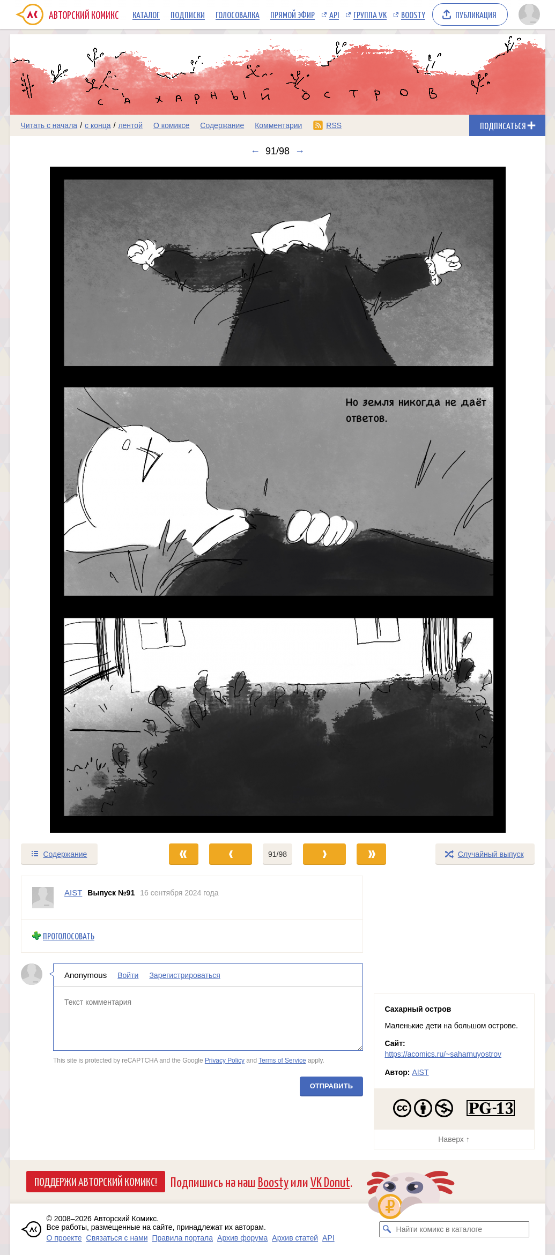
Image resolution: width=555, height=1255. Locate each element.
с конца (98, 125)
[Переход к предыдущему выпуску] (77, 500)
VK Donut (330, 1181)
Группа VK (370, 14)
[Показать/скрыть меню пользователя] (529, 14)
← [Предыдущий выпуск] (255, 151)
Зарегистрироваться (184, 974)
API (334, 14)
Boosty (413, 14)
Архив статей (295, 1238)
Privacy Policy (224, 1060)
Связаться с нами (117, 1238)
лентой (130, 125)
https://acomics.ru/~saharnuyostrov (443, 1054)
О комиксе (171, 125)
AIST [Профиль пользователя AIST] (73, 892)
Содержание (222, 125)
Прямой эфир (292, 14)
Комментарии (278, 125)
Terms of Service (282, 1060)
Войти (127, 974)
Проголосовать (68, 936)
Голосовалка (238, 14)
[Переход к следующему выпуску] (277, 500)
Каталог (146, 14)
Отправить (330, 1085)
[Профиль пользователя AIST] (43, 897)
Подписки (188, 14)
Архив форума (242, 1238)
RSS (334, 125)
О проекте (64, 1238)
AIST (420, 1072)
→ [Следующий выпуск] (300, 151)
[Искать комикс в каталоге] (387, 1229)
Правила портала (182, 1238)
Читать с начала (49, 125)
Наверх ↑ (453, 1139)
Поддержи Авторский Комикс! (95, 1181)
